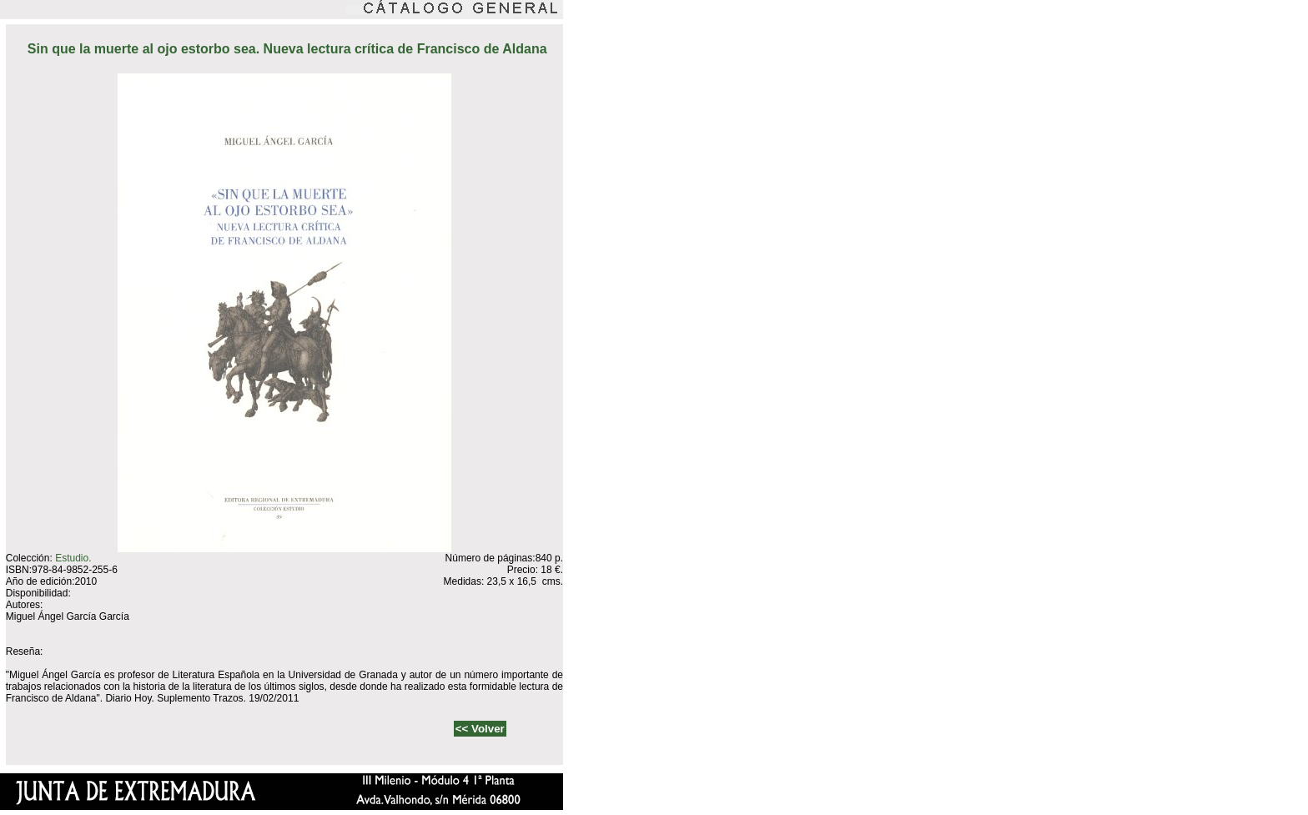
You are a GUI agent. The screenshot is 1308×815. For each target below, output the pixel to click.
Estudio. (73, 558)
